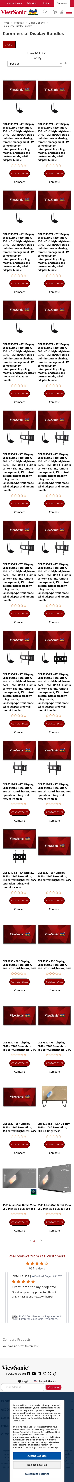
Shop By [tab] (9, 44)
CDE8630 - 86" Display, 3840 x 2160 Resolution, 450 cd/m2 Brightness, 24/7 (54, 876)
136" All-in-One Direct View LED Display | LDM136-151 (19, 1206)
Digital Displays (37, 22)
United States (44, 1381)
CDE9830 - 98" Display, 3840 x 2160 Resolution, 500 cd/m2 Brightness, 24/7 (19, 964)
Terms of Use (18, 1420)
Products (19, 22)
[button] (19, 182)
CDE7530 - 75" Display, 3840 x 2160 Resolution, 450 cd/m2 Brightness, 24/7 (54, 1046)
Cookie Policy (48, 1418)
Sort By (37, 58)
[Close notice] (60, 1404)
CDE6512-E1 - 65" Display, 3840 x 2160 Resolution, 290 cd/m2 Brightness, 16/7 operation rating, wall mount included (19, 791)
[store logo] (23, 12)
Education (32, 3)
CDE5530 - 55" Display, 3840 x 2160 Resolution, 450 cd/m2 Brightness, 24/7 (19, 1127)
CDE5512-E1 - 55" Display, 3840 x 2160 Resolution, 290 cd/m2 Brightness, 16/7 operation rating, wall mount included (54, 791)
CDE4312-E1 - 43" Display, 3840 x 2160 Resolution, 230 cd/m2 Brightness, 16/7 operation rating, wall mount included (19, 880)
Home (6, 22)
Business (47, 3)
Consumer (62, 3)
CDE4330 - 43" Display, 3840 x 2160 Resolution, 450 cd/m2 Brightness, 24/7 (54, 964)
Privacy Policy (36, 1418)
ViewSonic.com (14, 3)
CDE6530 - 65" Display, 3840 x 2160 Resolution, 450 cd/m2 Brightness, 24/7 (19, 1046)
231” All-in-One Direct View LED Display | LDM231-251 (54, 1206)
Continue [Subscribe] (53, 1387)
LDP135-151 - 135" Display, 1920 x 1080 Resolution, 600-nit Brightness (54, 1127)
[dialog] (37, 1437)
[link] (37, 1317)
